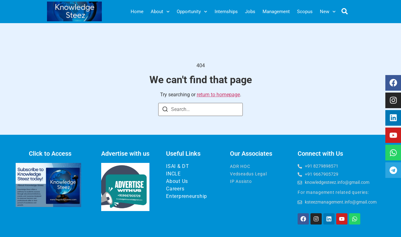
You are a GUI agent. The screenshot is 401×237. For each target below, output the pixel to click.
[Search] (165, 110)
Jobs (250, 11)
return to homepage (218, 95)
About (160, 12)
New (328, 12)
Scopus (305, 11)
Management (276, 11)
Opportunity (192, 12)
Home (137, 11)
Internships (226, 11)
